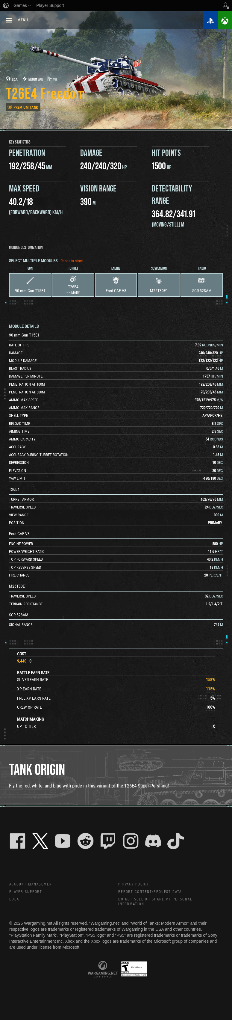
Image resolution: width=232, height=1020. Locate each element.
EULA (14, 901)
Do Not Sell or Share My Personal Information (159, 904)
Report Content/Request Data (154, 893)
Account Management (35, 885)
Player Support (28, 893)
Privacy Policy (135, 885)
